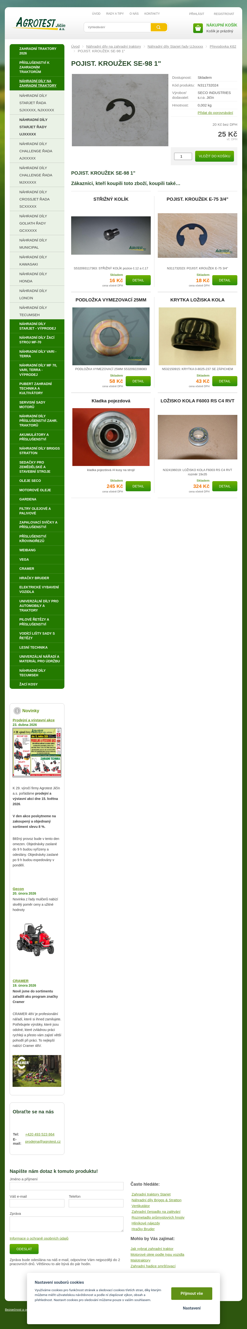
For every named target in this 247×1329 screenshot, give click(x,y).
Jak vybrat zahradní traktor (151, 1249)
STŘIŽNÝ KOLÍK (111, 199)
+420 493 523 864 (39, 1134)
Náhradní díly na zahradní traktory (113, 46)
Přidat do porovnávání (215, 113)
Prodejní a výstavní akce (34, 720)
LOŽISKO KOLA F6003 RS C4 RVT (197, 401)
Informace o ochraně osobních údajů (39, 1238)
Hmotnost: (180, 105)
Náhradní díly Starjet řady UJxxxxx (175, 46)
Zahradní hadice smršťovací (153, 1266)
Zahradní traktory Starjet (151, 1194)
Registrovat (224, 14)
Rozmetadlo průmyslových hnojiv (157, 1217)
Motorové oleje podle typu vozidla (157, 1254)
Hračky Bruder (143, 1229)
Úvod (75, 46)
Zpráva (15, 1213)
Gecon (18, 889)
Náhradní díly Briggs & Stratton (156, 1200)
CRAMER (20, 981)
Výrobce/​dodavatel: (180, 95)
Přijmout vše (192, 1293)
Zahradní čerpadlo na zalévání (155, 1211)
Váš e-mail (18, 1196)
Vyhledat (159, 27)
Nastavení (191, 1308)
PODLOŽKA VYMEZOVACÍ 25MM (110, 300)
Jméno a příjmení (24, 1179)
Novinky (30, 710)
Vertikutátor (140, 1206)
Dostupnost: (182, 77)
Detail (138, 280)
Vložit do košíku (214, 156)
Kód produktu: (183, 85)
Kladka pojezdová (111, 401)
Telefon (74, 1196)
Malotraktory (140, 1260)
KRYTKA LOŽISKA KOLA (197, 300)
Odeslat (24, 1249)
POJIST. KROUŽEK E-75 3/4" (197, 199)
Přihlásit (196, 14)
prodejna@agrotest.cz (43, 1141)
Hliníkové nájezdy (145, 1223)
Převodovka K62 (223, 46)
